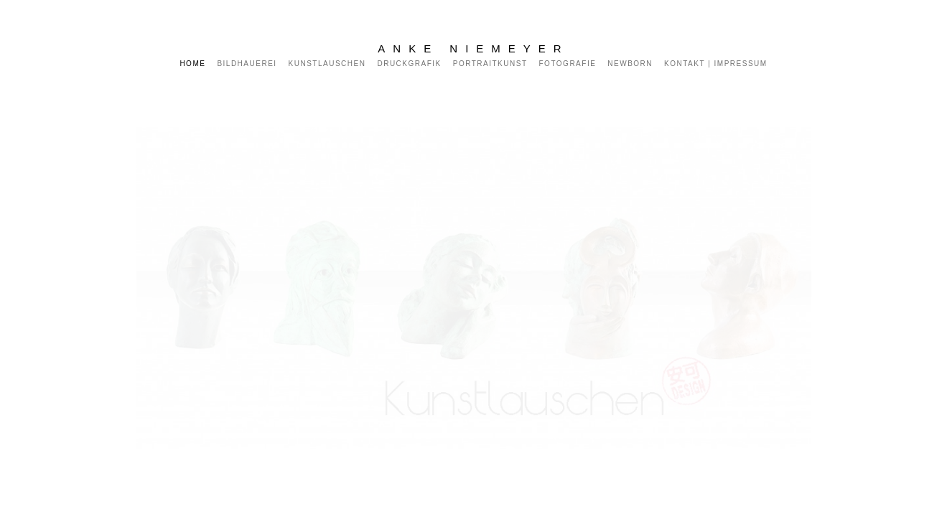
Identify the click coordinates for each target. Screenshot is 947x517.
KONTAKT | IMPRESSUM (716, 63)
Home (192, 63)
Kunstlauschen (327, 63)
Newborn (630, 63)
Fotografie (568, 63)
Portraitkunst (490, 63)
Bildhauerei (246, 63)
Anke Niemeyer (473, 48)
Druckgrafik (409, 63)
